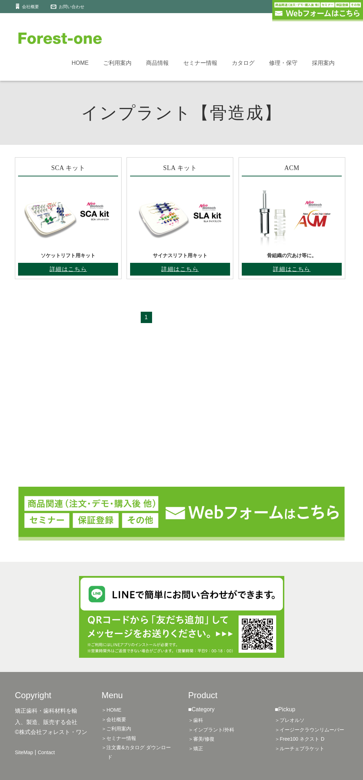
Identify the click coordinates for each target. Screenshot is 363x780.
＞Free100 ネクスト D (299, 739)
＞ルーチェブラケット (299, 748)
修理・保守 (283, 63)
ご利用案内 (117, 63)
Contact (46, 752)
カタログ (243, 63)
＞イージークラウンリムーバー (309, 730)
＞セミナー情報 (118, 738)
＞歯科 (195, 720)
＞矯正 (195, 748)
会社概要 (30, 6)
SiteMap (24, 752)
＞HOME (111, 710)
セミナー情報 (200, 63)
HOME (80, 63)
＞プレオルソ (290, 720)
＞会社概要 (113, 719)
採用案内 (323, 63)
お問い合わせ (71, 6)
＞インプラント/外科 (211, 730)
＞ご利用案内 (116, 728)
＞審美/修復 (201, 739)
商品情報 (157, 63)
